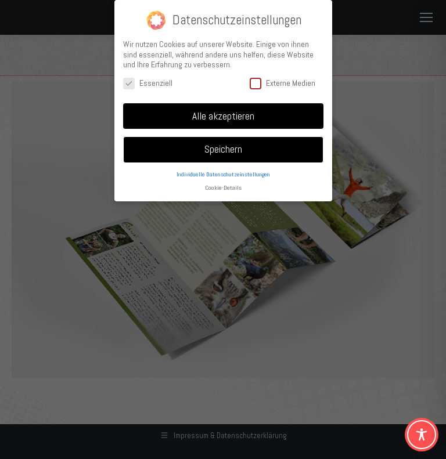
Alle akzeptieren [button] (223, 115)
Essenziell (147, 82)
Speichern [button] (223, 148)
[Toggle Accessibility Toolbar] (421, 434)
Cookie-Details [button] (223, 187)
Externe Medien (282, 82)
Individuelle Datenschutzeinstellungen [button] (223, 174)
